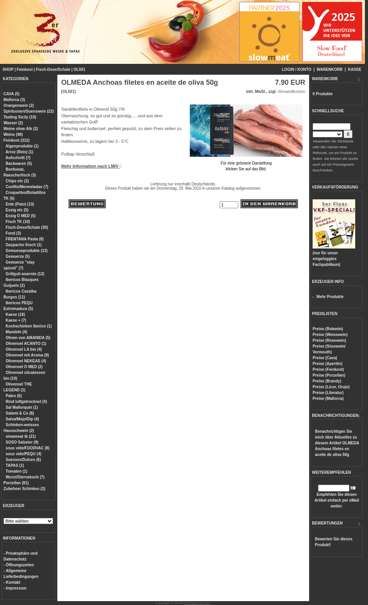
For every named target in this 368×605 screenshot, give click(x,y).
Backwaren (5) (19, 163)
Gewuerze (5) (18, 256)
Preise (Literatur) (328, 393)
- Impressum (14, 588)
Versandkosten (291, 91)
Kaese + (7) (16, 320)
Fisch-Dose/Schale (53, 69)
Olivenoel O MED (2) (24, 367)
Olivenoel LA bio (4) (24, 349)
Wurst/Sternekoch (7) (25, 477)
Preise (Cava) (325, 358)
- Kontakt (11, 582)
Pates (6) (14, 396)
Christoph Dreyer (196, 603)
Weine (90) (13, 134)
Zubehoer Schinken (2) (24, 489)
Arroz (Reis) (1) (19, 152)
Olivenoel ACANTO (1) (26, 343)
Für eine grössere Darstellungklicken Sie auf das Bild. (246, 163)
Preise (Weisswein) (330, 334)
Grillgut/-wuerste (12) (25, 274)
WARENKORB (330, 69)
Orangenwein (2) (18, 105)
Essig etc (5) (17, 210)
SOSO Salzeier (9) (22, 442)
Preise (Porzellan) (329, 375)
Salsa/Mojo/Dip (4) (22, 419)
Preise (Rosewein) (329, 340)
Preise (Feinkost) (328, 369)
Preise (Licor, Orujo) (331, 387)
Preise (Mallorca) (328, 398)
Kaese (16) (15, 314)
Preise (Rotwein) (328, 329)
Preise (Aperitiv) (327, 364)
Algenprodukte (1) (22, 146)
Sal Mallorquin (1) (22, 407)
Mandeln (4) (17, 332)
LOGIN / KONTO (296, 69)
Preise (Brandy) (327, 381)
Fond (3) (13, 233)
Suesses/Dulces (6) (23, 460)
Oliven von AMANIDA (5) (28, 338)
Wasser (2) (13, 123)
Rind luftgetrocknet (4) (26, 401)
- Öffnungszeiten (18, 565)
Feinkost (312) (16, 140)
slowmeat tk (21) (21, 436)
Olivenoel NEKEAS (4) (26, 361)
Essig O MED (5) (21, 216)
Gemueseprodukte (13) (27, 251)
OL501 (80, 69)
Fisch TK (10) (18, 221)
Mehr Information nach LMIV (91, 166)
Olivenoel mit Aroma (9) (27, 355)
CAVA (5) (11, 94)
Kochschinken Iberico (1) (29, 326)
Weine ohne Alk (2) (20, 129)
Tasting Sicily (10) (19, 117)
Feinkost (25, 69)
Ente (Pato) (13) (20, 204)
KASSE (354, 69)
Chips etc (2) (17, 181)
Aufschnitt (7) (17, 158)
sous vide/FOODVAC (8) (28, 448)
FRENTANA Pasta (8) (25, 239)
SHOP (8, 69)
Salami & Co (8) (20, 413)
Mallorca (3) (14, 100)
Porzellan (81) (16, 483)
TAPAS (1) (15, 465)
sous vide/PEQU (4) (23, 454)
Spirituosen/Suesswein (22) (28, 111)
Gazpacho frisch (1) (24, 245)
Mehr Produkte (330, 297)
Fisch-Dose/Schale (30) (27, 227)
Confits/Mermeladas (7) (27, 187)
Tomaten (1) (17, 471)
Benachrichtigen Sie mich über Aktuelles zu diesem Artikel (337, 443)
